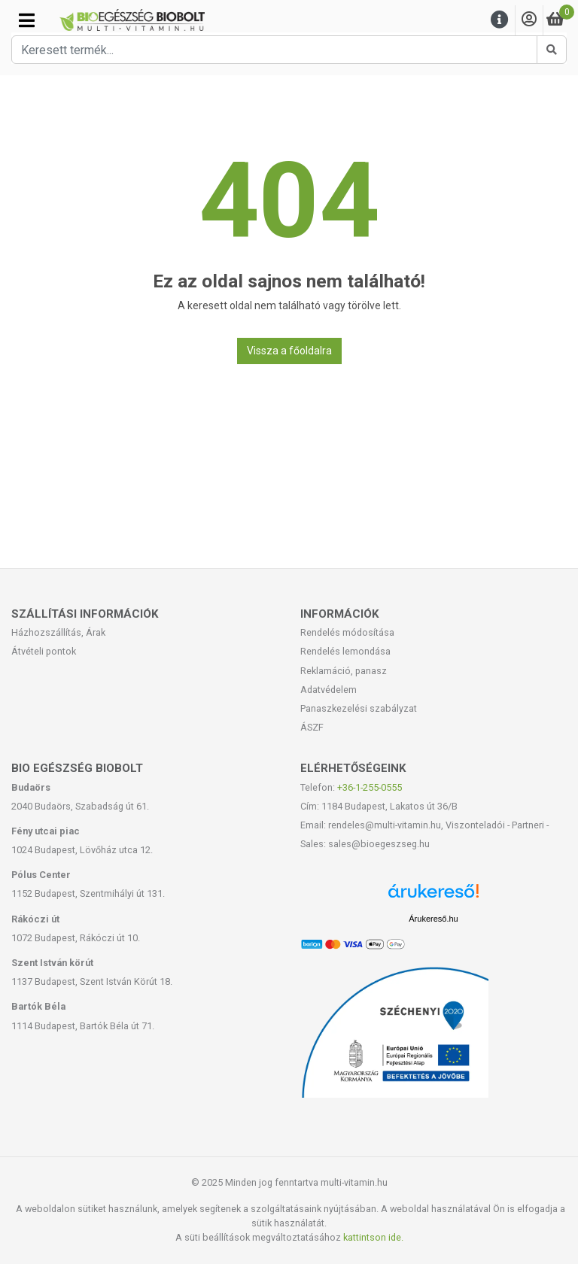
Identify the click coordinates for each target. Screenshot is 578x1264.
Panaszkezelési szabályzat (358, 708)
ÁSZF (312, 727)
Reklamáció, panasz (343, 670)
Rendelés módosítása (347, 632)
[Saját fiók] (529, 20)
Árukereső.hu (433, 918)
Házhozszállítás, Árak (58, 632)
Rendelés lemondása (345, 651)
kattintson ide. (373, 1237)
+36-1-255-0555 (369, 787)
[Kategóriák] (26, 20)
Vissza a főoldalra (289, 351)
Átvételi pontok (43, 651)
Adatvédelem (328, 689)
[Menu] (500, 20)
